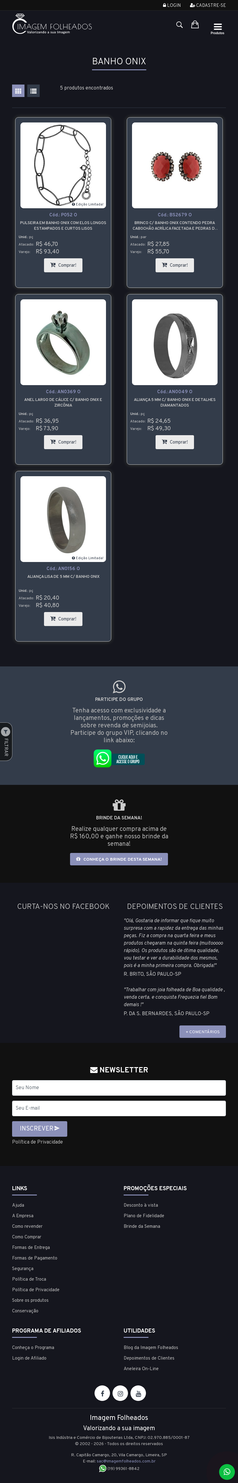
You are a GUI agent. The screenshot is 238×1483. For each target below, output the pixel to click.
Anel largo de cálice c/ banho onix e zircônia (63, 403)
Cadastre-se (208, 6)
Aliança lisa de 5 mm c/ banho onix (63, 576)
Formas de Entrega (31, 1248)
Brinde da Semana (142, 1227)
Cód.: (63, 215)
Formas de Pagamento (34, 1258)
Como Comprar (26, 1237)
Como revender (27, 1227)
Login (172, 6)
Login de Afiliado (29, 1358)
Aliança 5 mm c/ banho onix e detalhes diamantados (175, 403)
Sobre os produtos (30, 1301)
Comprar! (66, 263)
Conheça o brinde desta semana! (119, 859)
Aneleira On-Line (141, 1369)
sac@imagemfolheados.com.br (126, 1461)
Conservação (25, 1311)
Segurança (22, 1269)
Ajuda (18, 1206)
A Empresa (22, 1216)
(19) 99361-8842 (119, 1468)
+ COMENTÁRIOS (203, 1032)
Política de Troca (29, 1280)
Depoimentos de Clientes (149, 1358)
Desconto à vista (141, 1206)
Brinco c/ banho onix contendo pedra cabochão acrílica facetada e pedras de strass (175, 226)
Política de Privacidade (37, 1142)
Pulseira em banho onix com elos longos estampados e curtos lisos (63, 226)
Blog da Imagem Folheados (151, 1348)
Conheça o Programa (33, 1348)
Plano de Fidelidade (144, 1216)
